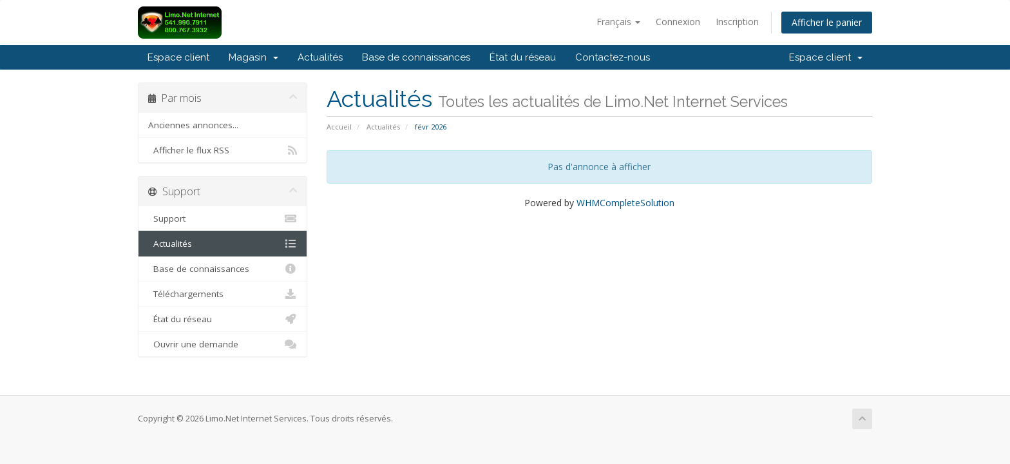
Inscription (737, 21)
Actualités (320, 57)
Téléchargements (222, 294)
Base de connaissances (416, 57)
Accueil (339, 126)
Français (618, 21)
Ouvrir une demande (222, 344)
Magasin (253, 57)
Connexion (678, 21)
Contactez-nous (612, 57)
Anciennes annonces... (193, 125)
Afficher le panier (827, 22)
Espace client (178, 57)
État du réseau (523, 57)
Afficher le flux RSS (222, 150)
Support (222, 218)
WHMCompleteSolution (625, 203)
